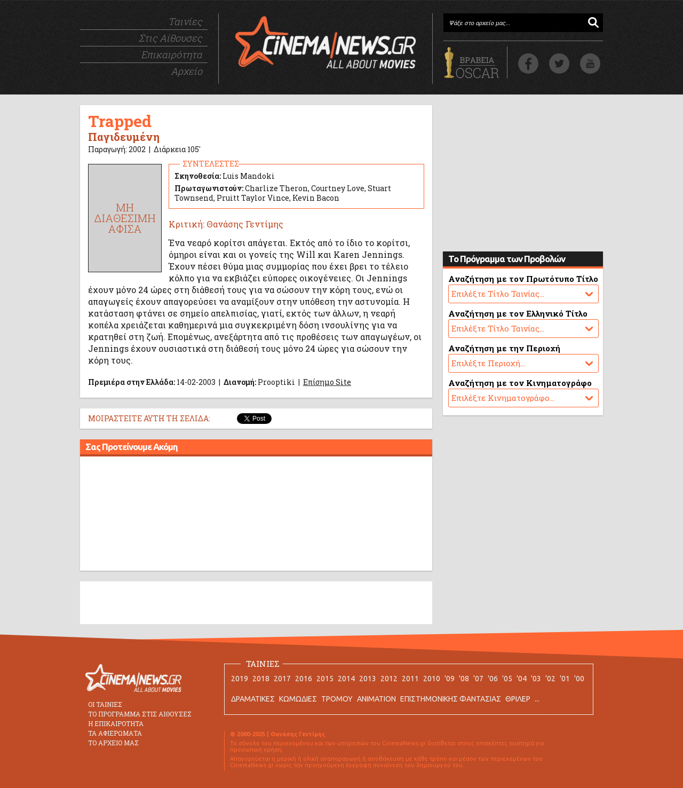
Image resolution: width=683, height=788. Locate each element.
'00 (579, 678)
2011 (410, 678)
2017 (282, 678)
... (537, 699)
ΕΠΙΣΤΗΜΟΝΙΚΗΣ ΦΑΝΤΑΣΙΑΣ (450, 699)
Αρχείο (186, 71)
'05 (507, 678)
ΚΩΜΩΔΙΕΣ (298, 699)
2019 (239, 678)
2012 (389, 678)
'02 (550, 678)
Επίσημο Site (327, 382)
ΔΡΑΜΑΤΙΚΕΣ (253, 699)
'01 (565, 678)
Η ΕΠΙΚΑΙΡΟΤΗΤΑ (116, 723)
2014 (346, 678)
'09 (449, 678)
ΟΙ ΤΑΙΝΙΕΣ (105, 704)
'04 (522, 678)
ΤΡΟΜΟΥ (337, 699)
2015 (324, 678)
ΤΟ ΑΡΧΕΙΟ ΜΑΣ (113, 742)
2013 (367, 678)
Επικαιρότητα (171, 54)
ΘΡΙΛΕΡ (517, 699)
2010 (431, 678)
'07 (478, 678)
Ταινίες (185, 21)
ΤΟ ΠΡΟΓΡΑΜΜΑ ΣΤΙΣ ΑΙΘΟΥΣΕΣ (140, 714)
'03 (536, 678)
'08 (464, 678)
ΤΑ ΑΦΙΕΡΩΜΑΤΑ (115, 733)
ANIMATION (376, 699)
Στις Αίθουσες (170, 37)
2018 (260, 678)
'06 (493, 678)
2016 (303, 678)
